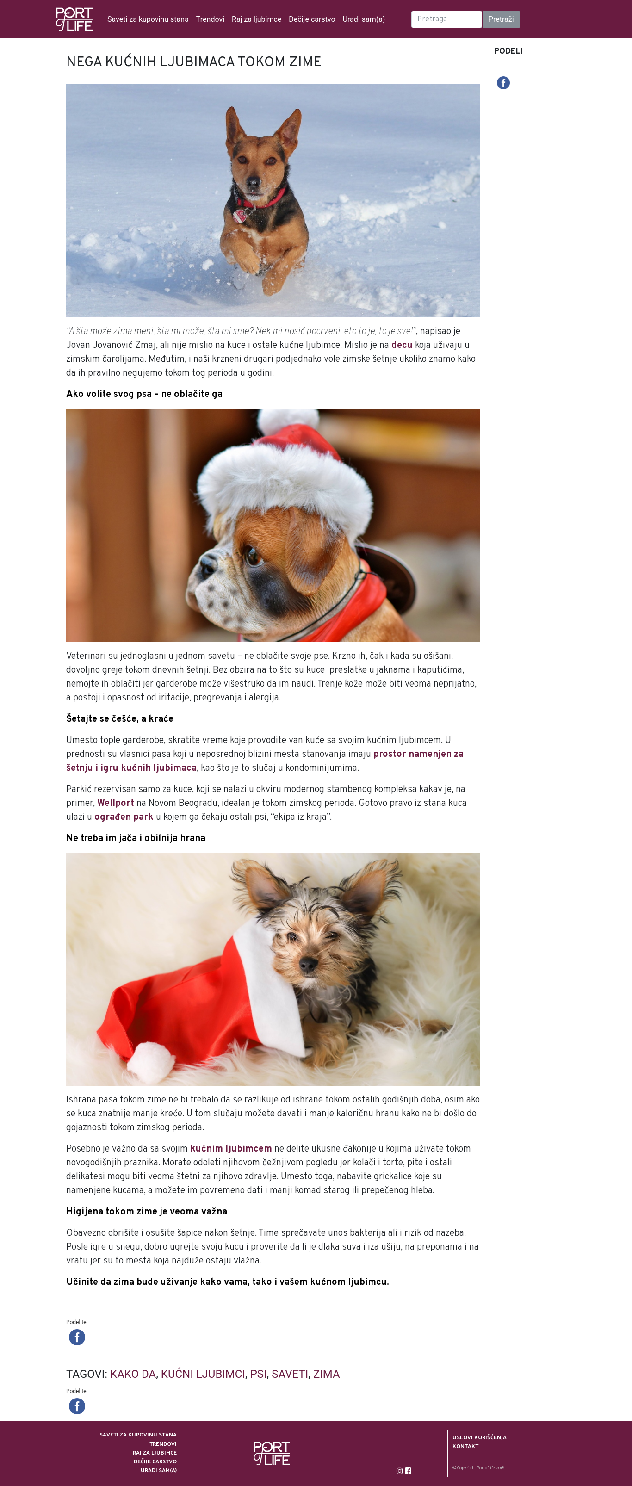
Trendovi (210, 19)
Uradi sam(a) (364, 19)
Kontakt (465, 1446)
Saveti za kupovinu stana (148, 19)
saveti (290, 1374)
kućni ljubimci (203, 1374)
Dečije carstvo (312, 19)
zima (326, 1374)
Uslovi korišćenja (479, 1437)
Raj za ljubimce (256, 19)
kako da (133, 1374)
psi (258, 1374)
